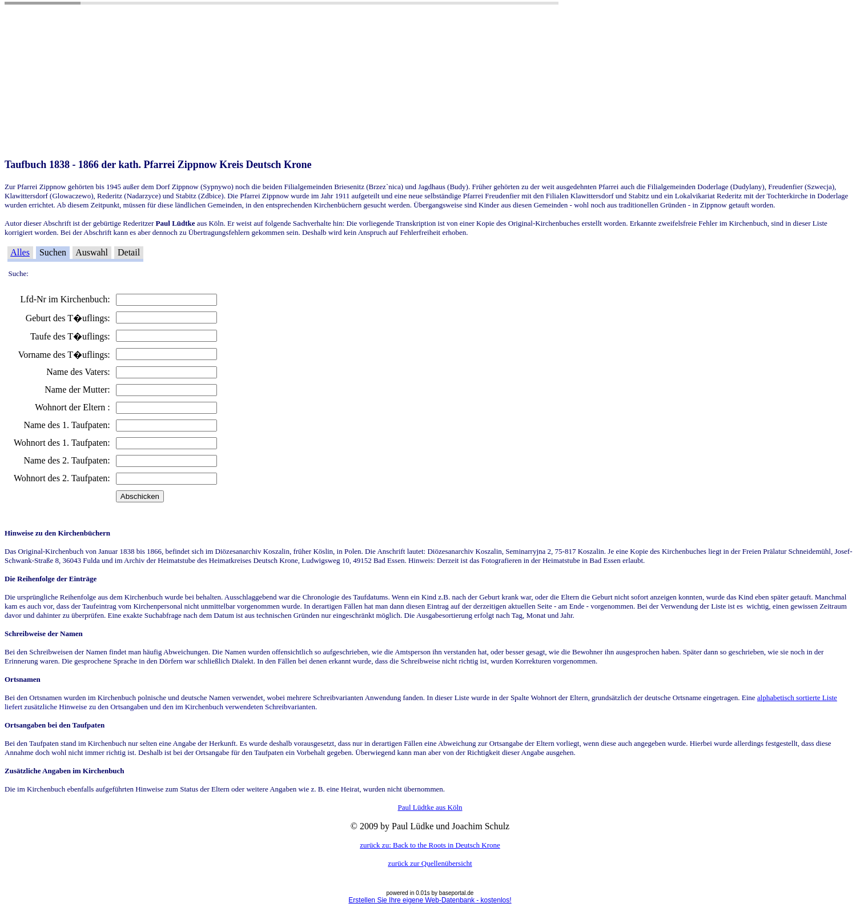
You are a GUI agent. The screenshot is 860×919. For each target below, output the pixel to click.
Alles (20, 252)
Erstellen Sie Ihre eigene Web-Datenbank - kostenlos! (429, 900)
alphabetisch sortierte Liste (797, 697)
